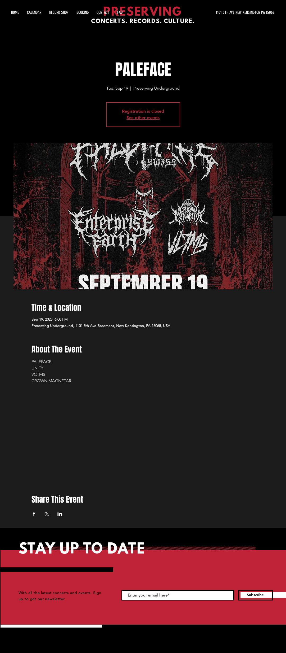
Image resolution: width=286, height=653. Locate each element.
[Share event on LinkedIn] (59, 514)
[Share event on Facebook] (34, 514)
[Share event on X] (46, 514)
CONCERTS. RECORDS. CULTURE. (143, 21)
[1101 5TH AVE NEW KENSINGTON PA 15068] (225, 12)
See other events (143, 117)
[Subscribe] (255, 595)
